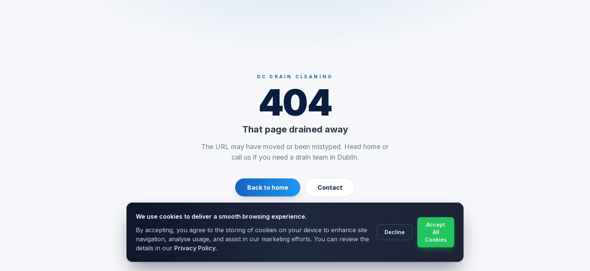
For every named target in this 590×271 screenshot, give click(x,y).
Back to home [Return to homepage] (267, 187)
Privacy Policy (195, 248)
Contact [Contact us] (330, 187)
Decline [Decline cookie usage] (395, 232)
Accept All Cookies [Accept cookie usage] (436, 232)
